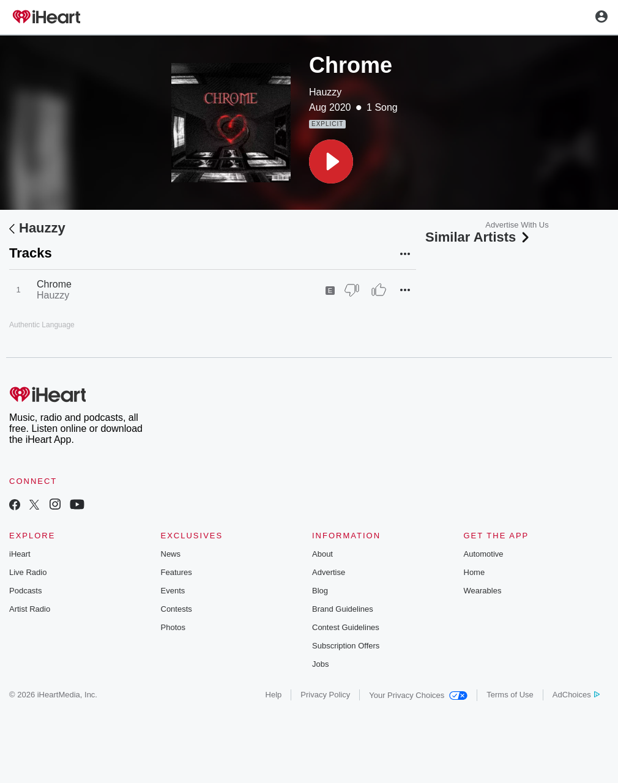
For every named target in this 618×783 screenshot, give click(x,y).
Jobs (320, 664)
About (322, 553)
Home (474, 572)
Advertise (328, 572)
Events (173, 590)
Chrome (54, 284)
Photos (173, 627)
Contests (176, 609)
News (171, 553)
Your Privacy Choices (418, 695)
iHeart (20, 553)
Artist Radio (29, 609)
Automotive (484, 553)
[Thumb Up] (379, 290)
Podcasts (25, 590)
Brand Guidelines (342, 609)
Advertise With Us (516, 224)
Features (176, 572)
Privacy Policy (325, 694)
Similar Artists (478, 237)
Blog (320, 590)
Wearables (483, 590)
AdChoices (576, 694)
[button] (331, 161)
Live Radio (28, 572)
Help (274, 694)
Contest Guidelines (345, 627)
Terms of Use (510, 694)
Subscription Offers (345, 645)
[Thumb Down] (352, 290)
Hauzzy (325, 92)
